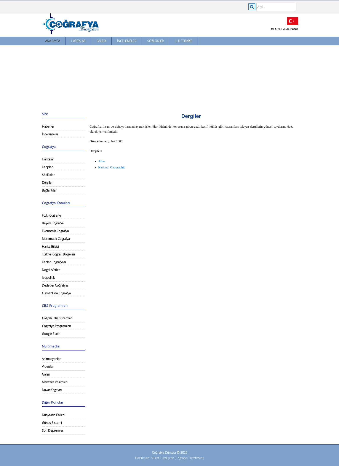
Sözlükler (155, 41)
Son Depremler (52, 430)
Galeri (101, 41)
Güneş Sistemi (52, 423)
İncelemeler (126, 41)
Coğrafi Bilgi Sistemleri (57, 318)
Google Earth (51, 334)
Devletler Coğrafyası (55, 285)
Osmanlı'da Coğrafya (56, 293)
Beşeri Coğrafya (53, 223)
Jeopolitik (48, 278)
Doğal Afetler (51, 270)
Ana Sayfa (52, 41)
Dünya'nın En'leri (53, 415)
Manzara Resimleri (54, 382)
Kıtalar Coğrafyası (54, 262)
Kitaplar (47, 167)
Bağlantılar (49, 190)
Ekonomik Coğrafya (55, 231)
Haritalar (78, 41)
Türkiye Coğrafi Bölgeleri (58, 254)
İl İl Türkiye (183, 41)
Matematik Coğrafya (56, 239)
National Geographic (111, 167)
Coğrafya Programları (56, 326)
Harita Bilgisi (50, 246)
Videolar (47, 367)
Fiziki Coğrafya (51, 215)
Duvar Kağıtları (52, 390)
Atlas (101, 161)
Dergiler (47, 183)
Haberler (48, 126)
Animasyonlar (51, 359)
